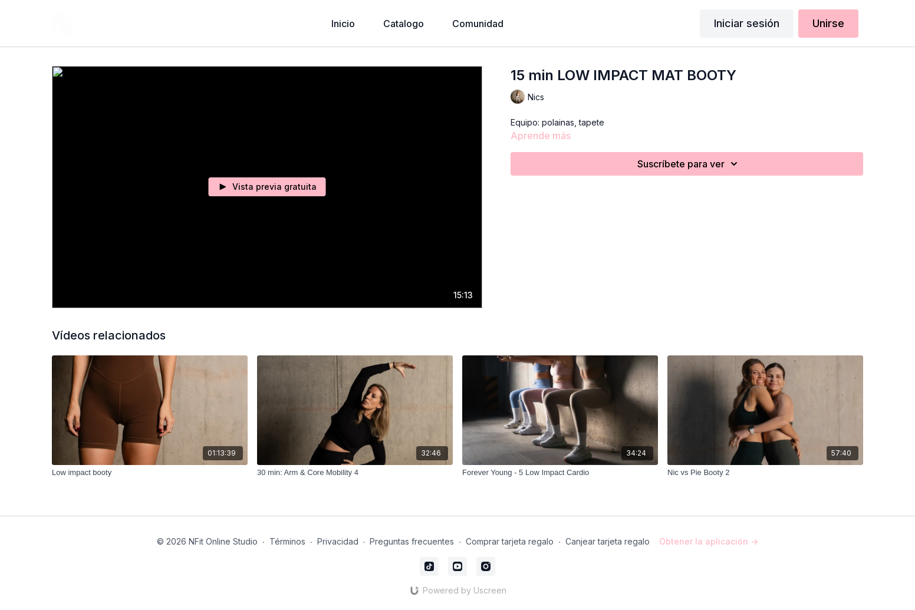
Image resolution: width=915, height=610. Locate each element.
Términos (287, 541)
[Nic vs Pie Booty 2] (765, 473)
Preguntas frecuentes (412, 541)
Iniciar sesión (746, 23)
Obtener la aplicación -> (708, 541)
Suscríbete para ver (689, 164)
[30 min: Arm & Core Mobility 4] (355, 473)
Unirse (828, 23)
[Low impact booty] (150, 473)
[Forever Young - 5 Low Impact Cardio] (560, 473)
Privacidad (337, 541)
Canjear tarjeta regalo (607, 541)
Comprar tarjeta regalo (510, 541)
